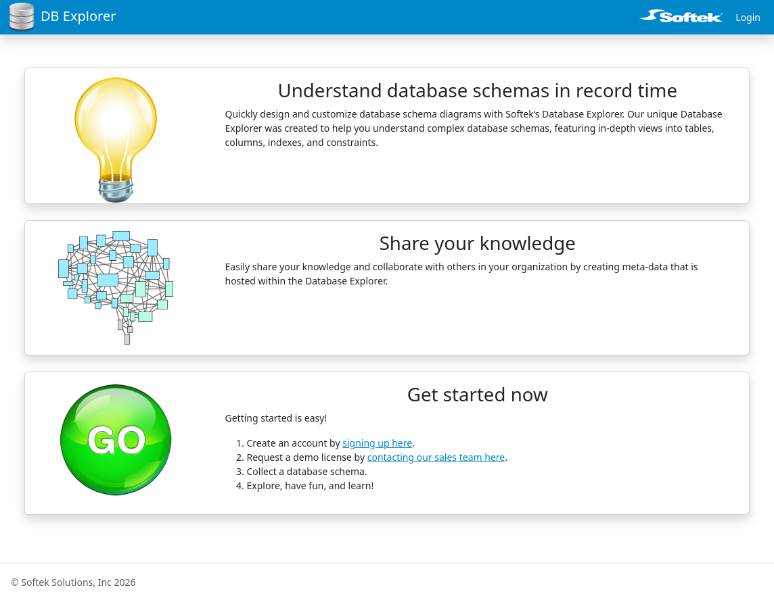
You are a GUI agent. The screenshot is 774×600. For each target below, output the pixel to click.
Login (747, 17)
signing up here (377, 442)
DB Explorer (62, 17)
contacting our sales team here (436, 457)
